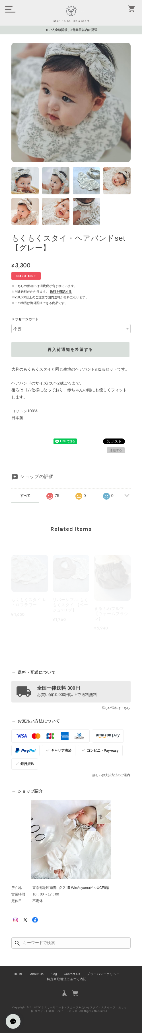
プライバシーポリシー (103, 974)
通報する (116, 450)
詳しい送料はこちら (116, 708)
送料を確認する (61, 291)
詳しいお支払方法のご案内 (111, 775)
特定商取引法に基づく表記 (66, 979)
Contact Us (72, 974)
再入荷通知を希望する (70, 349)
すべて (25, 496)
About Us (37, 974)
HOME (18, 974)
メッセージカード (25, 319)
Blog (53, 974)
